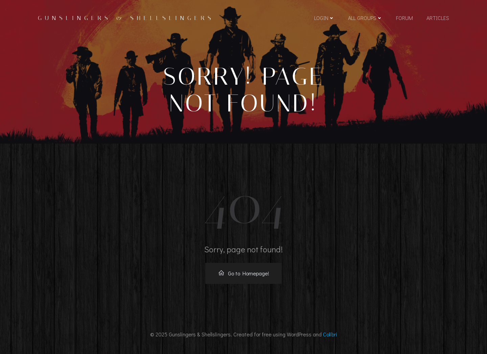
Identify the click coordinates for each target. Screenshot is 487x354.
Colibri (330, 334)
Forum (404, 17)
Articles (437, 17)
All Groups (365, 17)
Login (324, 17)
